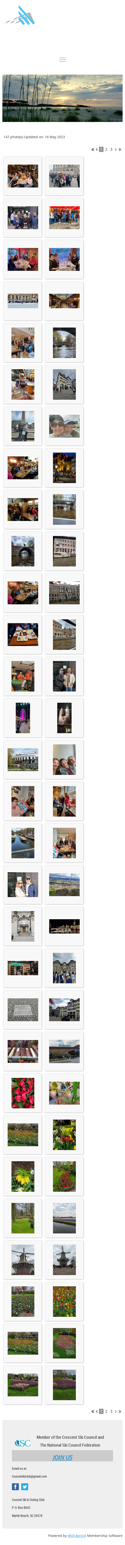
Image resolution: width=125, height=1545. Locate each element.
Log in (118, 39)
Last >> (120, 149)
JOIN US (62, 1457)
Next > (116, 149)
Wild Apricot (77, 1535)
